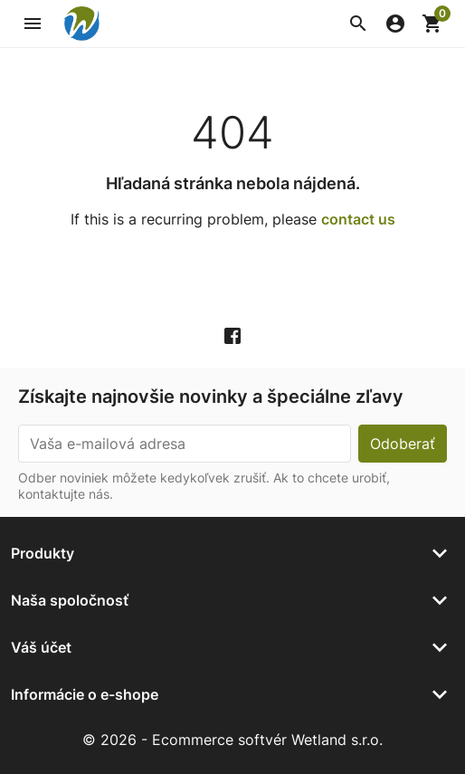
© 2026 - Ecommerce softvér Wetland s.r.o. (232, 740)
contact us (358, 219)
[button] (358, 23)
